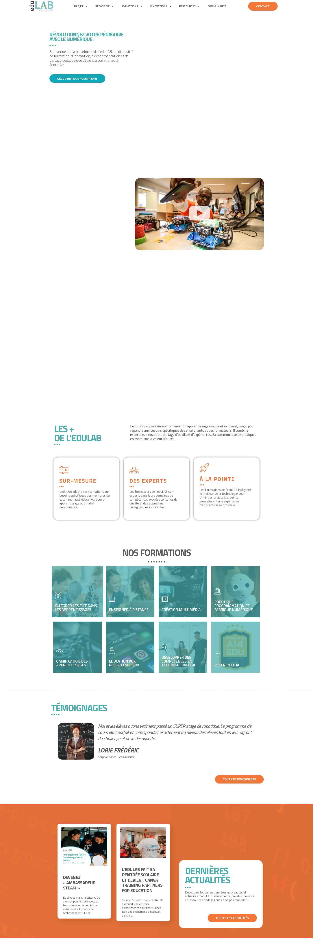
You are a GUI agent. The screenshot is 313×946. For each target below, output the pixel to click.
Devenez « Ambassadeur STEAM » (79, 882)
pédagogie (104, 6)
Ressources (189, 6)
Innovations (161, 6)
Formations (132, 6)
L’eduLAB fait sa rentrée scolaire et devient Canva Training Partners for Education (142, 880)
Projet (81, 6)
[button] (199, 214)
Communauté (217, 6)
